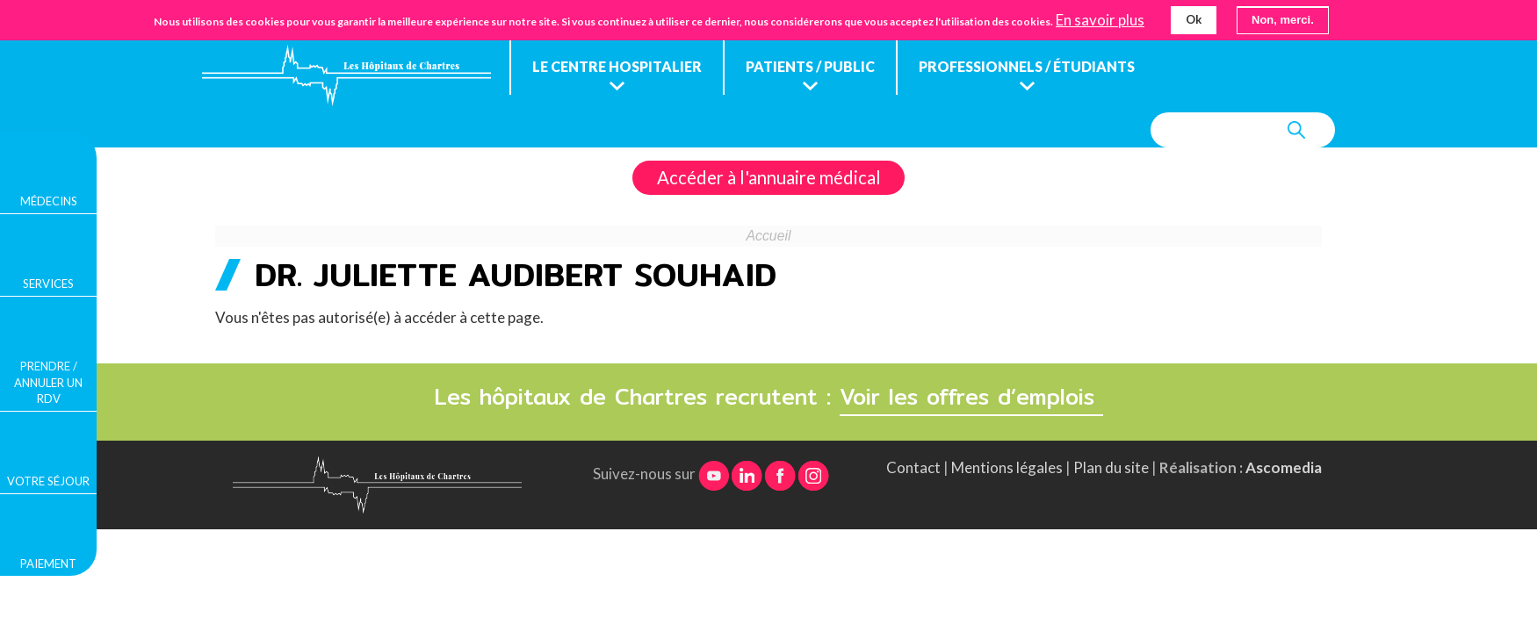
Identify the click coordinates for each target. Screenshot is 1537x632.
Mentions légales (1007, 467)
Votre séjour (48, 481)
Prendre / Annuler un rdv (48, 382)
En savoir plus (1100, 20)
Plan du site (1111, 467)
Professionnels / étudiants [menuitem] (1027, 66)
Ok (1193, 19)
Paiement (48, 564)
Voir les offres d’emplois (971, 396)
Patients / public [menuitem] (810, 66)
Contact (913, 467)
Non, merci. (1283, 19)
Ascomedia (1283, 467)
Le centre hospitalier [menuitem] (617, 66)
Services (48, 283)
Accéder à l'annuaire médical (769, 177)
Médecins (48, 201)
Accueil (769, 235)
